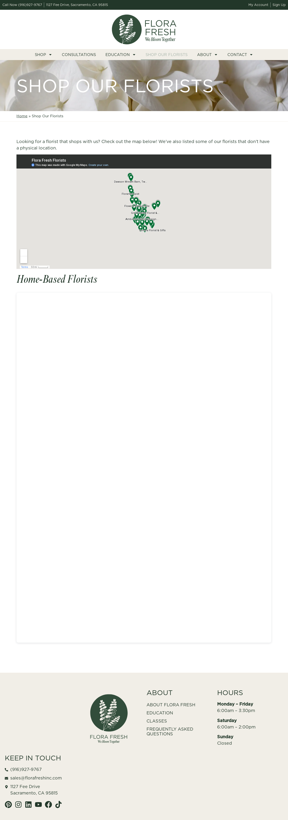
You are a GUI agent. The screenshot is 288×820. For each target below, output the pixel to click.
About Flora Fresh (171, 705)
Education (120, 54)
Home (21, 115)
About (207, 54)
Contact (240, 54)
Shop (43, 54)
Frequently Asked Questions (170, 731)
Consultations (79, 54)
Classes (157, 721)
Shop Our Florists (167, 54)
